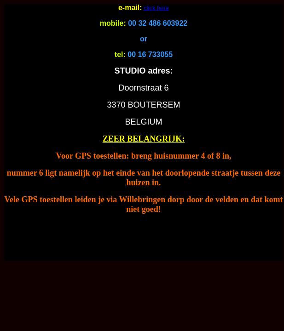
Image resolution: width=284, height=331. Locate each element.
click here (156, 8)
